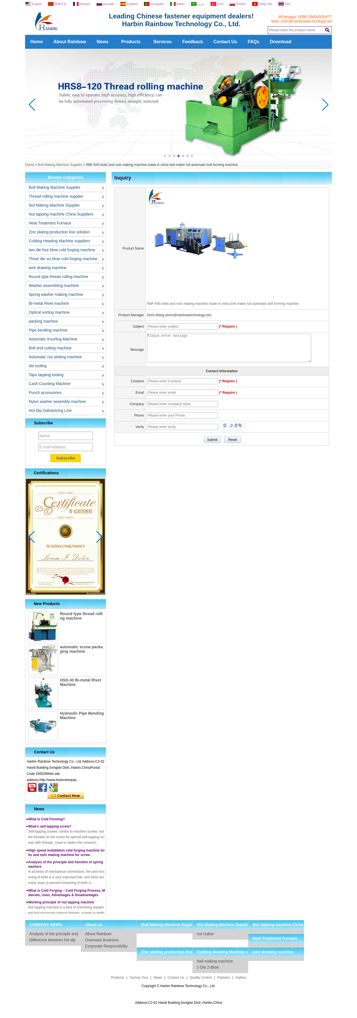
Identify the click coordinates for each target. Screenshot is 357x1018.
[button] (165, 156)
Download (280, 41)
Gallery (240, 978)
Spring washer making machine (56, 294)
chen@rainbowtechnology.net (306, 21)
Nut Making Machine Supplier (54, 205)
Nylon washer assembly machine (57, 401)
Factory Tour (139, 978)
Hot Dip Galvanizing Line (50, 410)
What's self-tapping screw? (49, 828)
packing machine (43, 321)
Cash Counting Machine (49, 383)
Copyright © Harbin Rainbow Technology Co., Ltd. (179, 986)
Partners (223, 978)
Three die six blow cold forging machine (63, 259)
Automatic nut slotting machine (55, 357)
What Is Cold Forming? (46, 821)
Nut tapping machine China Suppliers (61, 214)
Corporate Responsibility (106, 946)
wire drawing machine (47, 267)
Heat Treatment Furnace (50, 223)
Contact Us (225, 41)
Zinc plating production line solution (59, 232)
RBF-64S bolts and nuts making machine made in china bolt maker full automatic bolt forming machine (223, 304)
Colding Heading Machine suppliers (59, 241)
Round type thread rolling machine (58, 276)
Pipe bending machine (48, 330)
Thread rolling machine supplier (56, 196)
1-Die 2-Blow (208, 967)
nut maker (205, 934)
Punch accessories (45, 392)
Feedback (192, 41)
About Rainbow (69, 41)
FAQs (253, 41)
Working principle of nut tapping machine (61, 904)
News (102, 41)
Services (162, 41)
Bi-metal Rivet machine (49, 303)
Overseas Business (102, 940)
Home (36, 41)
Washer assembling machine (54, 285)
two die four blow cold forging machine (62, 250)
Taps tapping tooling (46, 375)
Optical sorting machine (49, 312)
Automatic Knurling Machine (53, 339)
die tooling (38, 366)
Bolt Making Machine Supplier (60, 165)
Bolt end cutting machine (50, 348)
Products (131, 41)
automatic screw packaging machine (81, 649)
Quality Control (201, 978)
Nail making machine (215, 961)
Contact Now (66, 795)
